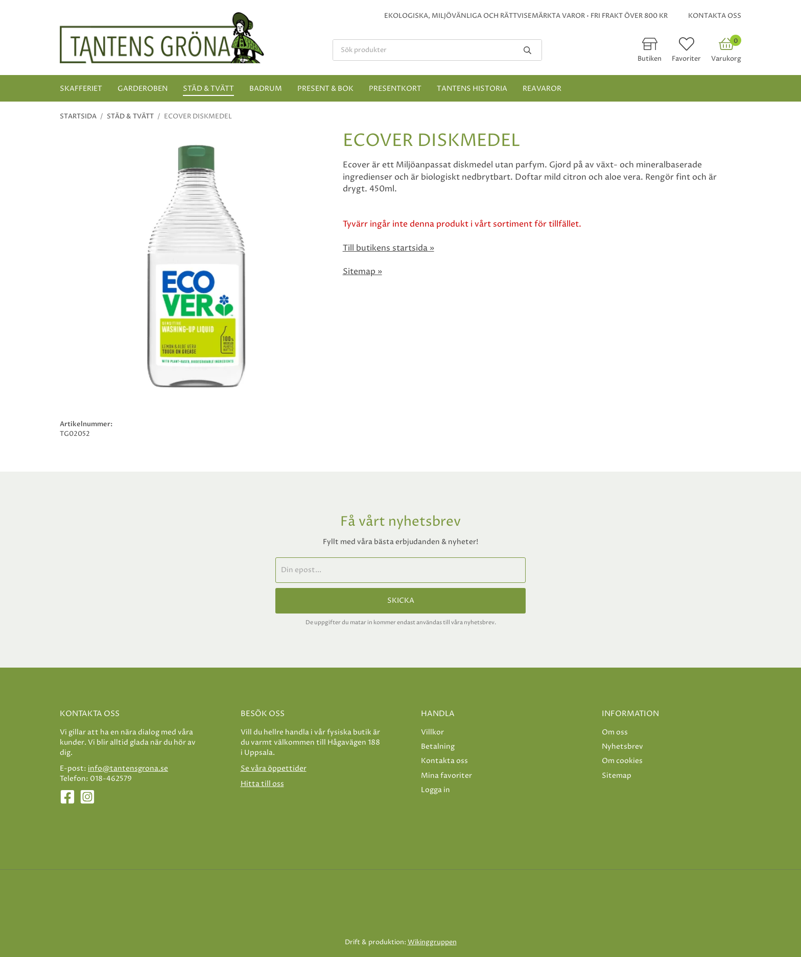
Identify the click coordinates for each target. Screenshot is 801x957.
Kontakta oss (714, 15)
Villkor (432, 732)
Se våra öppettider (274, 768)
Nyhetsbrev (622, 746)
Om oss (615, 732)
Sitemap (616, 775)
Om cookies (622, 761)
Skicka (400, 601)
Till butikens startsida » (388, 248)
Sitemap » (362, 271)
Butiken (650, 58)
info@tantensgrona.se (128, 768)
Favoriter (686, 58)
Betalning (438, 746)
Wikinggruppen (432, 942)
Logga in (435, 790)
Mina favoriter (446, 775)
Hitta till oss (262, 784)
